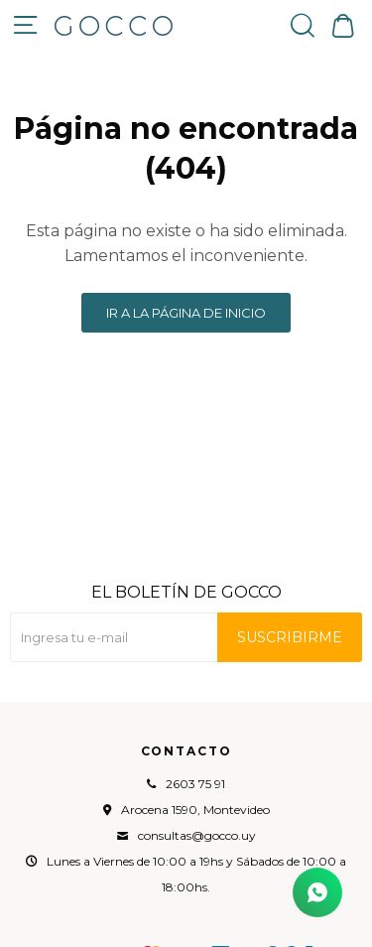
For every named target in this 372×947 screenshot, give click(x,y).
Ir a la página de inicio (186, 313)
